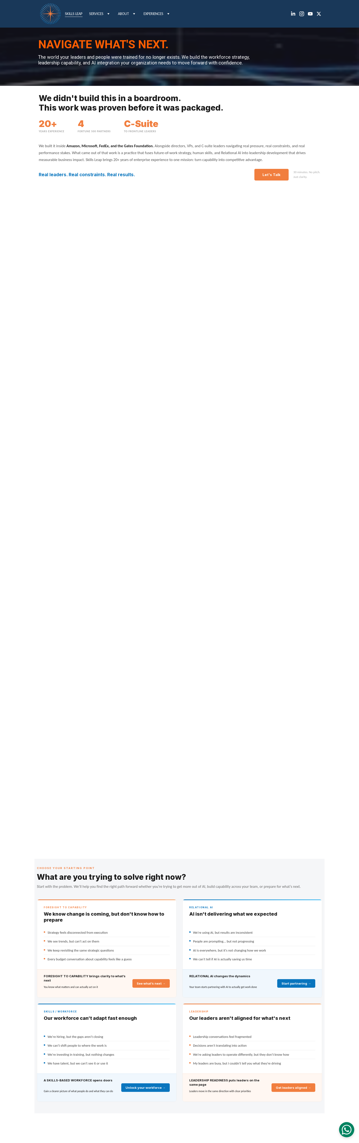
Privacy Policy (266, 1128)
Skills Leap (73, 13)
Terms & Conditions (241, 1128)
